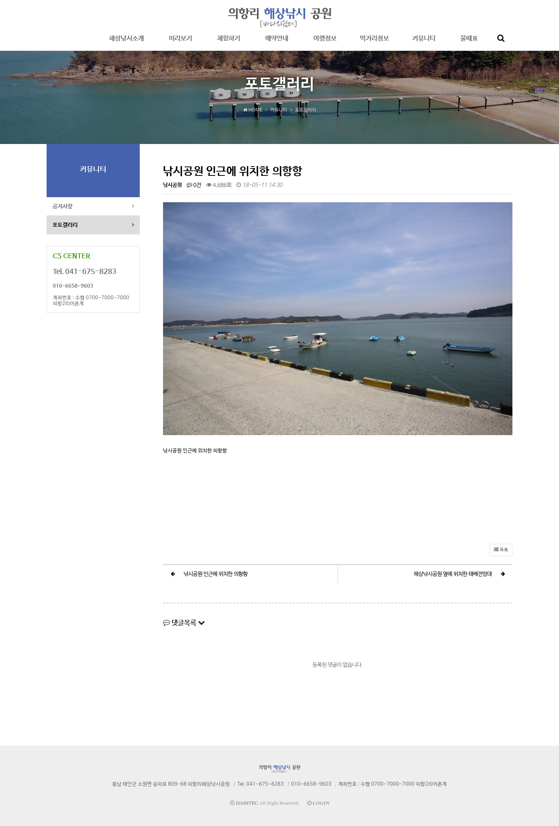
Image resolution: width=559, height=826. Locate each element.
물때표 (469, 42)
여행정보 (325, 42)
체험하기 (228, 42)
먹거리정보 (374, 42)
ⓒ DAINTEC (244, 803)
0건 (194, 185)
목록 (501, 550)
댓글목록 (184, 623)
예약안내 (276, 42)
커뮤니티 (424, 42)
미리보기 (180, 42)
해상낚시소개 (126, 42)
